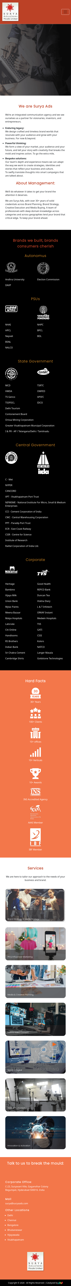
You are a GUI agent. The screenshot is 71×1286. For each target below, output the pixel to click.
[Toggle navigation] (65, 12)
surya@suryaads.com (16, 1203)
